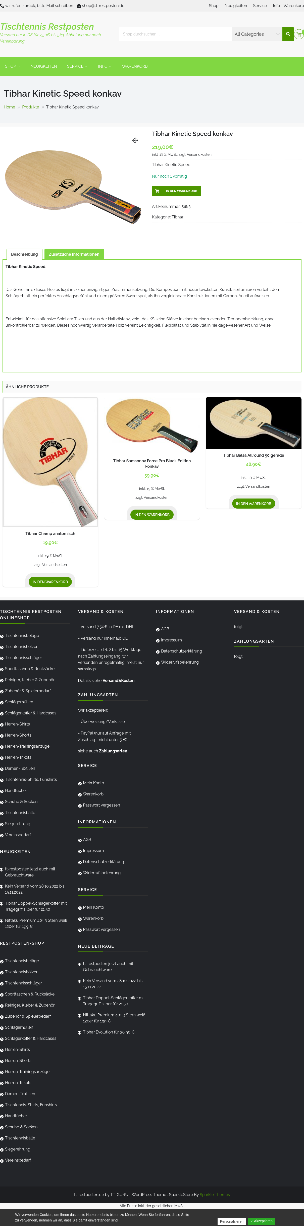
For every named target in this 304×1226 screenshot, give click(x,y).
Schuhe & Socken (21, 801)
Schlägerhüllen (19, 702)
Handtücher (16, 790)
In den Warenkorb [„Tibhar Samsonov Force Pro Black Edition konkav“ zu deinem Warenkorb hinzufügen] (152, 515)
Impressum (93, 850)
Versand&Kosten (118, 680)
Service (260, 5)
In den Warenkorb (181, 191)
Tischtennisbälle (20, 812)
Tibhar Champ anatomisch (50, 533)
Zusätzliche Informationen (74, 254)
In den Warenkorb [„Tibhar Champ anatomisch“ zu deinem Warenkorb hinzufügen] (50, 582)
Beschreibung (24, 254)
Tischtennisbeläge (22, 635)
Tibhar (177, 217)
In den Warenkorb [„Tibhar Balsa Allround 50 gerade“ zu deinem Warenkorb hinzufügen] (253, 504)
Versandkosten (199, 154)
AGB (87, 839)
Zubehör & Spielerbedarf (28, 690)
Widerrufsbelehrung (102, 872)
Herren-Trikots (18, 757)
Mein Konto (93, 783)
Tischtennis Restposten (47, 26)
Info (276, 5)
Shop (213, 5)
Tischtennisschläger (23, 657)
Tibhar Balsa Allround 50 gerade (253, 455)
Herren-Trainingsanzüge (27, 746)
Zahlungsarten (113, 751)
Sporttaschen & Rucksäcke (30, 668)
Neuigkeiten (236, 5)
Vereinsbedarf (18, 834)
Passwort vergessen (101, 805)
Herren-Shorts (18, 735)
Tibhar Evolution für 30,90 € (109, 1032)
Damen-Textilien (20, 768)
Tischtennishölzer (21, 646)
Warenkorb (293, 5)
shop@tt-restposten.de (103, 5)
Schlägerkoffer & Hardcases (30, 713)
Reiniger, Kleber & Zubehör (30, 679)
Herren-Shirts (17, 724)
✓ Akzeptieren (261, 1221)
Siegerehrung (17, 823)
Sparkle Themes (215, 1194)
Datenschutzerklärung (103, 861)
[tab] (24, 254)
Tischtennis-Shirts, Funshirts (31, 779)
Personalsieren (231, 1221)
